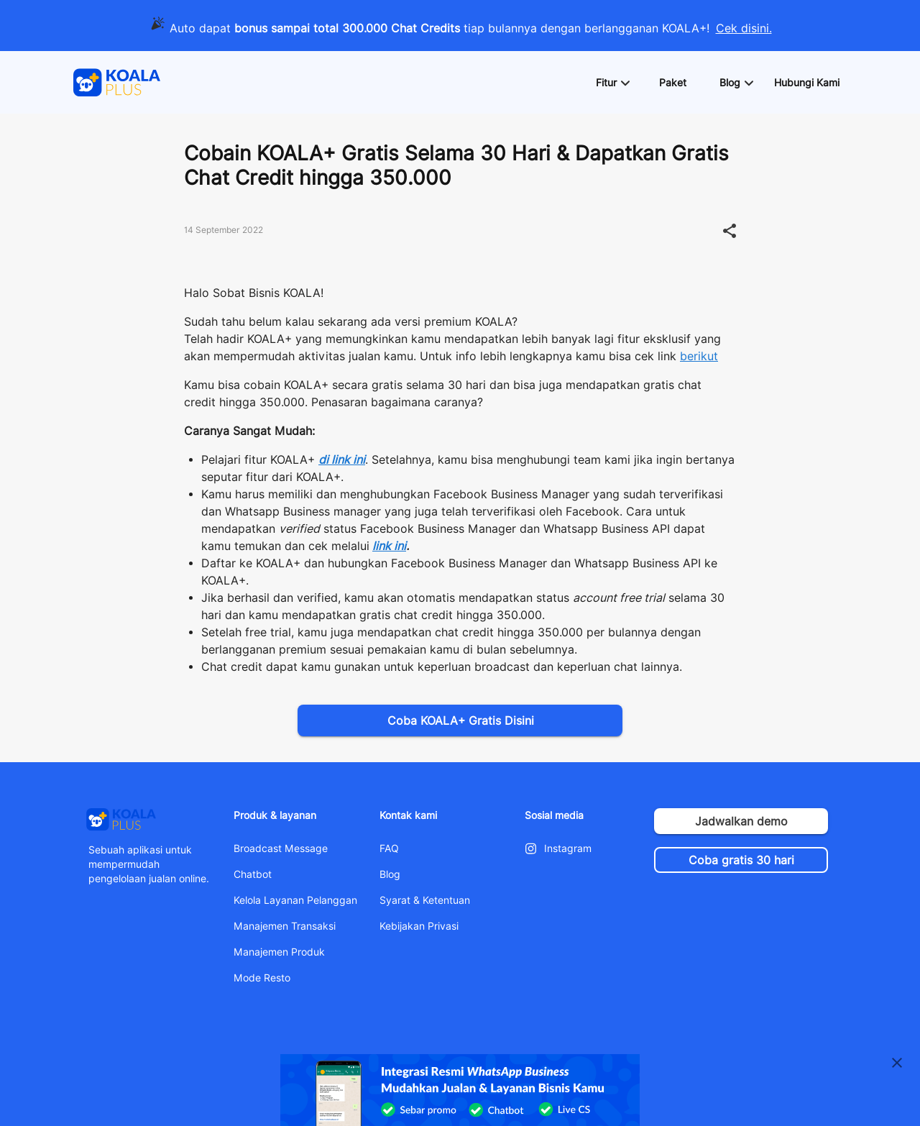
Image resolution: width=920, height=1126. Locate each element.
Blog (390, 874)
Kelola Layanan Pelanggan (295, 900)
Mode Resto (262, 978)
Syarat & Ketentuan (425, 900)
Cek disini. (744, 28)
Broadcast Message (281, 848)
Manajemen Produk (279, 952)
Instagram (568, 848)
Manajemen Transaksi (285, 926)
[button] (612, 83)
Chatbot (253, 874)
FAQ (389, 848)
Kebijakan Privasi (419, 926)
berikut (699, 356)
